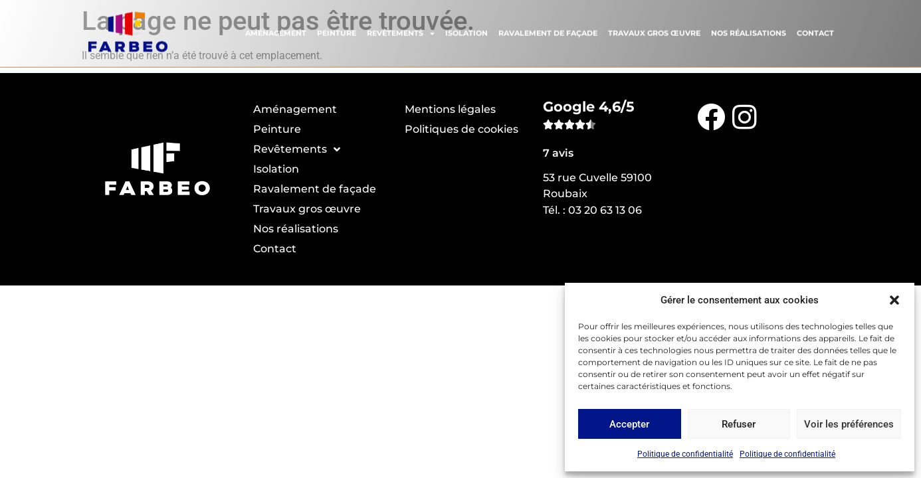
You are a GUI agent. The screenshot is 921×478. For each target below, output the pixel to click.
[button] (894, 300)
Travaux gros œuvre (654, 30)
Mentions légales (450, 109)
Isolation (466, 30)
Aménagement (275, 30)
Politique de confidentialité (685, 454)
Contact (815, 30)
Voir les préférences (849, 424)
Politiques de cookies (461, 129)
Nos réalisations (748, 30)
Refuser (739, 424)
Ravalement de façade (547, 30)
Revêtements (401, 31)
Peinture (336, 30)
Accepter (629, 424)
